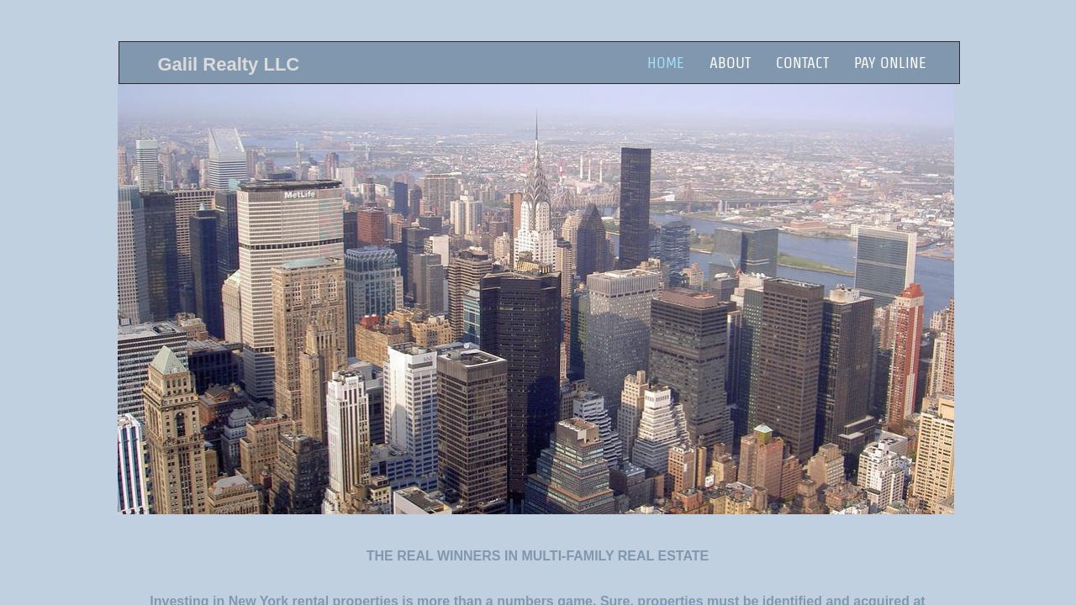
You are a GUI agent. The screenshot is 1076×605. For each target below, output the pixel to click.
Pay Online (890, 63)
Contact (802, 63)
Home (665, 63)
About (730, 63)
